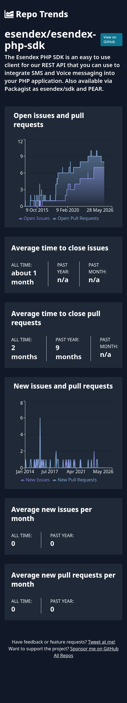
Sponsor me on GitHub (94, 649)
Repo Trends (36, 14)
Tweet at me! (101, 642)
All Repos (63, 655)
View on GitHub (110, 39)
